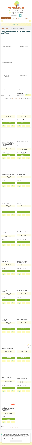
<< (1, 427)
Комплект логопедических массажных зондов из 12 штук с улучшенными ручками (8, 143)
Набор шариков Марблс (7, 114)
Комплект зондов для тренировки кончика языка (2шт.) (22, 143)
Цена (2, 95)
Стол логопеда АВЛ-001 (7, 377)
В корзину (8, 122)
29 (17, 427)
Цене (12, 98)
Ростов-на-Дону (16, 18)
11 (13, 427)
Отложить (4, 126)
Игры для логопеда (24, 75)
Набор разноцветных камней (22, 202)
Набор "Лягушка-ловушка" (8, 174)
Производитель (20, 93)
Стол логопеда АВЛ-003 (7, 348)
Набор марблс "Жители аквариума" (7, 319)
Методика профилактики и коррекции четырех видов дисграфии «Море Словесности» (8, 408)
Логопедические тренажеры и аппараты (7, 61)
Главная (3, 28)
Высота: (3, 232)
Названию (16, 98)
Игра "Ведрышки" (21, 174)
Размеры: (19, 378)
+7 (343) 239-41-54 (17, 13)
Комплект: (19, 145)
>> (19, 427)
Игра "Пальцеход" (21, 231)
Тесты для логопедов (24, 89)
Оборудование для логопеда (7, 76)
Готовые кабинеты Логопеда (7, 47)
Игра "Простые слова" (22, 290)
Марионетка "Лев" (6, 231)
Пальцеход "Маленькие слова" (7, 290)
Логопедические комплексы (24, 47)
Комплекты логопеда (24, 61)
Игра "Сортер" (5, 261)
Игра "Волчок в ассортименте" (5, 202)
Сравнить (8, 126)
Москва (26, 18)
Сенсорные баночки (22, 319)
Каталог (7, 28)
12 (15, 427)
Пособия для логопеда (7, 89)
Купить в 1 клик (13, 126)
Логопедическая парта (22, 376)
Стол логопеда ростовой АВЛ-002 (23, 348)
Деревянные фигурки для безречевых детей (23, 261)
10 (12, 427)
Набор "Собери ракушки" (23, 114)
